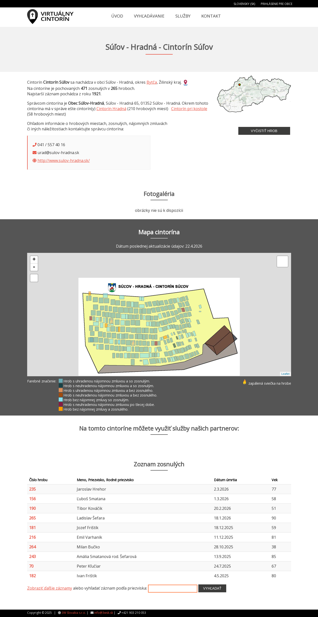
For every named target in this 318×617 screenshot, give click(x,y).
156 (32, 498)
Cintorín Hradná (111, 108)
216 (32, 537)
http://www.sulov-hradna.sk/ (63, 160)
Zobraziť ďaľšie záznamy (49, 588)
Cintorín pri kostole (189, 108)
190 (32, 508)
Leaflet (285, 373)
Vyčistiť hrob (264, 131)
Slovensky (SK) (244, 4)
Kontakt (211, 16)
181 (32, 527)
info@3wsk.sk (103, 613)
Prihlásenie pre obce (276, 4)
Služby (182, 16)
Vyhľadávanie (149, 16)
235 (32, 489)
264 (32, 547)
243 (32, 556)
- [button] (34, 267)
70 (31, 566)
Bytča (152, 82)
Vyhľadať (212, 588)
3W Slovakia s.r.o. (74, 613)
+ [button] (34, 259)
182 (32, 575)
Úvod (117, 16)
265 (32, 518)
